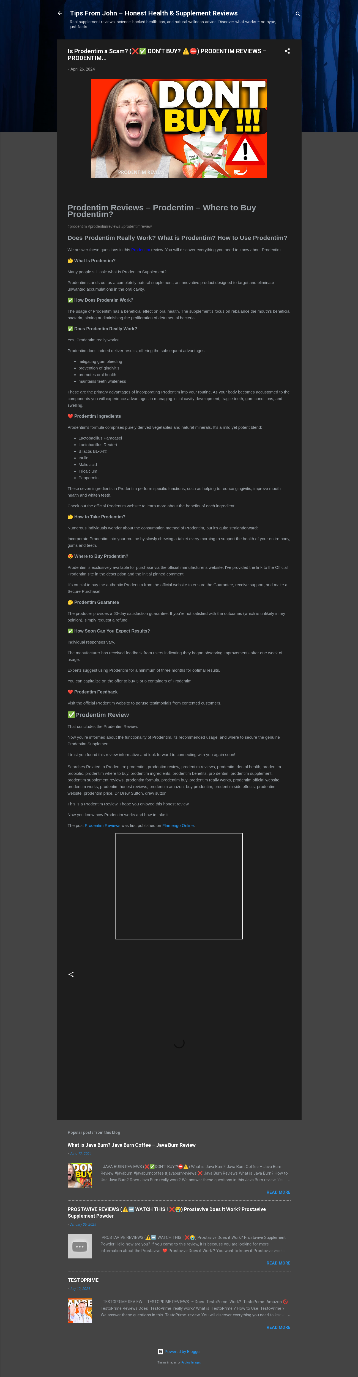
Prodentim (140, 249)
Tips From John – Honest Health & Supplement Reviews (154, 13)
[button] (287, 52)
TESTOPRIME (83, 1280)
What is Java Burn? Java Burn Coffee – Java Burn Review (132, 1145)
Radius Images (191, 1362)
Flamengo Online (178, 825)
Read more (279, 1192)
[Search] (298, 15)
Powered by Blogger (179, 1351)
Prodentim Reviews (102, 825)
